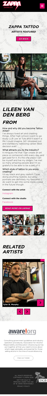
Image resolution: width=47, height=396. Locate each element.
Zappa (26, 375)
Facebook (7, 202)
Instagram (7, 193)
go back (23, 39)
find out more (23, 356)
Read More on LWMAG (17, 208)
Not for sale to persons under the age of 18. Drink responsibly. (23, 380)
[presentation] (20, 310)
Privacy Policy (23, 384)
